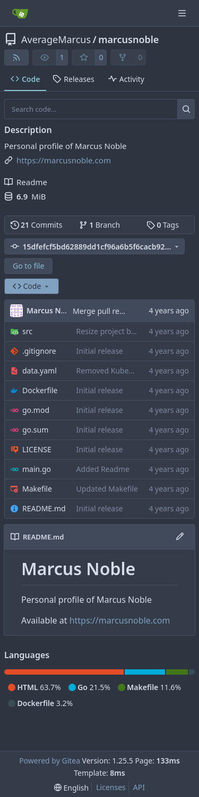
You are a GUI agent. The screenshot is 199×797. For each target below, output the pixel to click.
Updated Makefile (107, 489)
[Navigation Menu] (183, 13)
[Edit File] (179, 537)
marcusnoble (128, 39)
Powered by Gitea (49, 761)
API (139, 787)
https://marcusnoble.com (120, 620)
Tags (162, 225)
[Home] (20, 13)
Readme (25, 182)
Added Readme (102, 469)
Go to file (28, 266)
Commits (37, 225)
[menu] (71, 788)
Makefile (37, 489)
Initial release (99, 351)
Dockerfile (40, 390)
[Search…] (186, 109)
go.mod (35, 410)
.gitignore (39, 351)
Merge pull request (107, 311)
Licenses (111, 787)
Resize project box (108, 331)
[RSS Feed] (16, 57)
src (27, 331)
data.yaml (39, 371)
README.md (44, 508)
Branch (99, 225)
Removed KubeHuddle (115, 371)
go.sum (35, 430)
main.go (36, 469)
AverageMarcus (56, 39)
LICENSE (36, 449)
